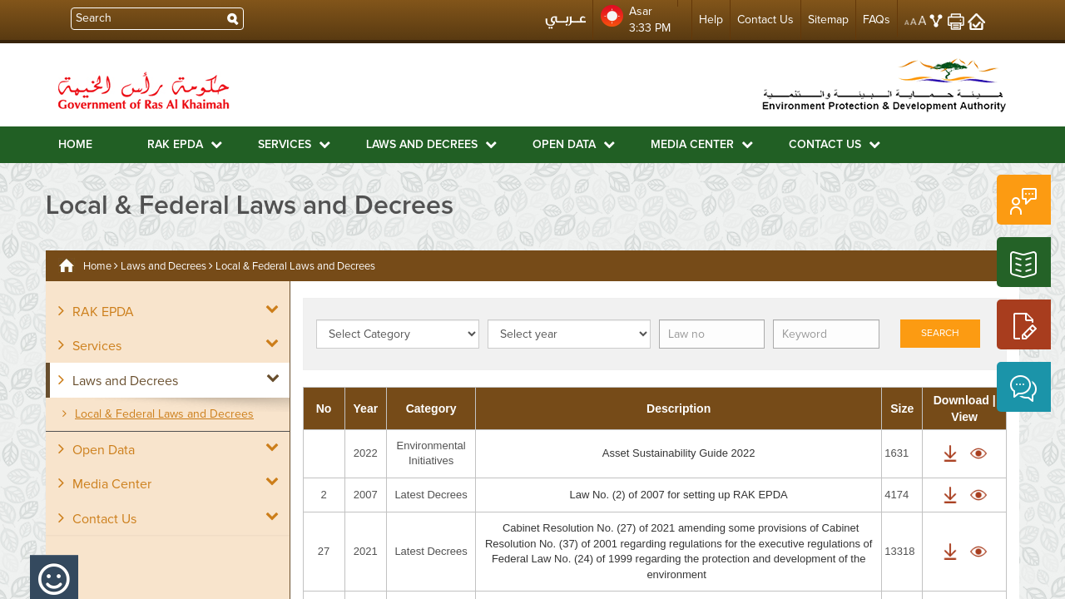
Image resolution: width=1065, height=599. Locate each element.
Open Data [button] (573, 144)
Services (89, 345)
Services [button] (294, 144)
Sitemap (828, 19)
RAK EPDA (96, 311)
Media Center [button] (702, 144)
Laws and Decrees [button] (431, 144)
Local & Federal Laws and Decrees (158, 414)
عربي (565, 24)
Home (75, 145)
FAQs (876, 19)
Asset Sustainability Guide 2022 (678, 453)
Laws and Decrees (163, 266)
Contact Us (765, 19)
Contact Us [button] (834, 144)
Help (711, 19)
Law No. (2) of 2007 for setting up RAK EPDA (678, 494)
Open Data (96, 449)
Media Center (104, 483)
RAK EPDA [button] (184, 144)
